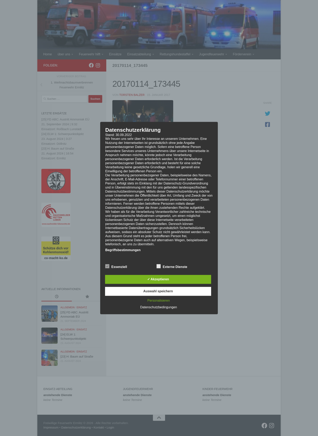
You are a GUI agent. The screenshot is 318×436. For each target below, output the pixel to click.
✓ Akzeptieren (158, 279)
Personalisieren (158, 300)
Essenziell (116, 266)
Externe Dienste (172, 266)
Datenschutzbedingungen (158, 307)
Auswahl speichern (158, 291)
